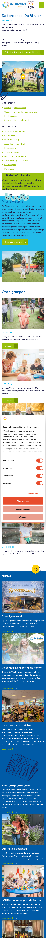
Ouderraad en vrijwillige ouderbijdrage (20, 112)
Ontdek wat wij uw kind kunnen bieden (23, 52)
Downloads (9, 169)
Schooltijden (9, 135)
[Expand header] (42, 5)
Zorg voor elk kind (12, 152)
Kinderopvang (10, 148)
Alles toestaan (23, 501)
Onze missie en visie (15, 242)
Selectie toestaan (23, 509)
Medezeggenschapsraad (15, 108)
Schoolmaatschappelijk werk (16, 120)
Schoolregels (10, 165)
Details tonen (32, 493)
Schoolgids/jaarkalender (14, 131)
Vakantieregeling (11, 140)
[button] (23, 77)
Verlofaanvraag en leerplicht (16, 160)
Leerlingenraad (10, 116)
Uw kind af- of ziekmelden (15, 156)
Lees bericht (9, 631)
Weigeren (23, 517)
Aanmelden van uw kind (14, 144)
